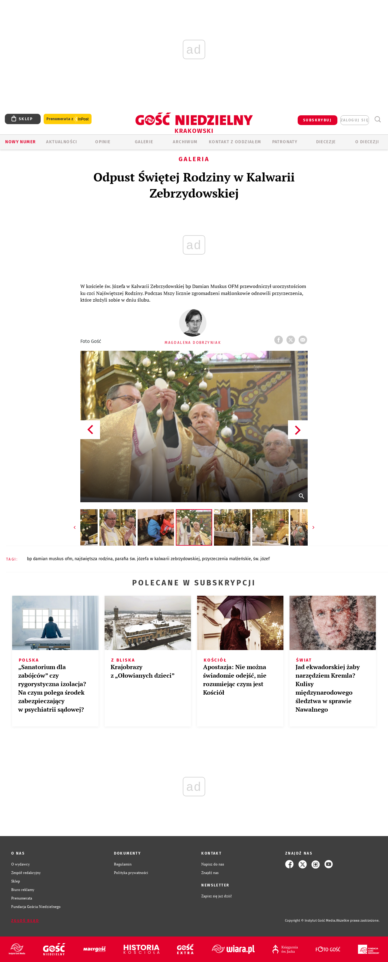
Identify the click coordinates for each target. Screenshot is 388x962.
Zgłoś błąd (25, 921)
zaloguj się (355, 120)
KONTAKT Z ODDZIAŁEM (235, 141)
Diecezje (326, 141)
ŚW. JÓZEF (261, 558)
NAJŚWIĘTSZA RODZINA (94, 558)
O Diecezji (367, 141)
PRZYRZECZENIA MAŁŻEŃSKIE (226, 558)
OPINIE (102, 141)
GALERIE (144, 141)
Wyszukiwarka (377, 119)
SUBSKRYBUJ (317, 120)
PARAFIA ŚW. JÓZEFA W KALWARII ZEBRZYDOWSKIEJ (157, 558)
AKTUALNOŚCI (61, 141)
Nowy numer (20, 141)
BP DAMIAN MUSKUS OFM (49, 558)
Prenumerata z (67, 119)
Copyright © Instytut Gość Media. (310, 921)
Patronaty (285, 141)
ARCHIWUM (185, 141)
